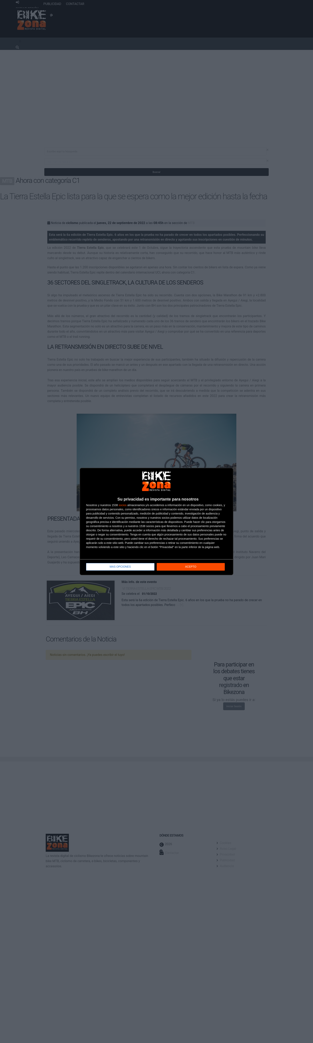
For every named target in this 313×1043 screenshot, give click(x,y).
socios (123, 505)
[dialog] (156, 521)
